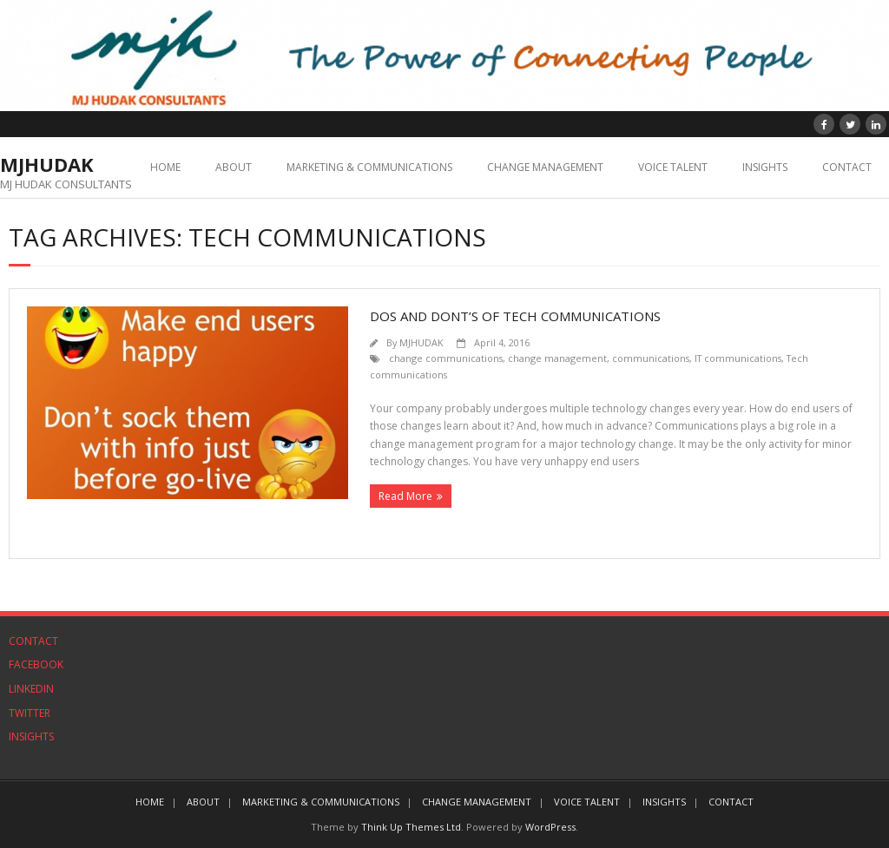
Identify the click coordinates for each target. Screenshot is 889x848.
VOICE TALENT (673, 167)
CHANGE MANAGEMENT (545, 167)
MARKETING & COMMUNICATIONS (369, 167)
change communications (446, 358)
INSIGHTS (764, 167)
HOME (165, 167)
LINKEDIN (31, 688)
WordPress (550, 826)
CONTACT (847, 167)
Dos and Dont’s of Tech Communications (515, 316)
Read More (405, 496)
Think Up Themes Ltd (411, 826)
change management (557, 358)
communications (650, 358)
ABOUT (233, 167)
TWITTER (29, 713)
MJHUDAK (421, 342)
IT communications (738, 358)
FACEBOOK (36, 664)
